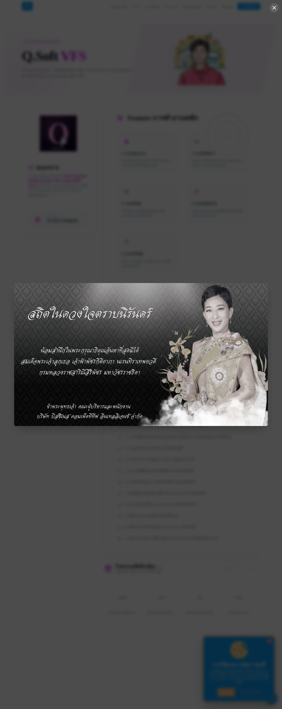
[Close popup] (274, 7)
